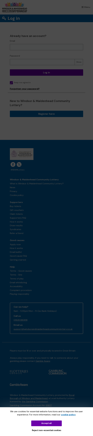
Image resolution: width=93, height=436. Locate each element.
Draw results (16, 225)
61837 (49, 405)
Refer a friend (16, 233)
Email (12, 40)
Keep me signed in (20, 82)
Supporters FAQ (18, 217)
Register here (46, 114)
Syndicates (15, 229)
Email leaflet (16, 252)
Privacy (13, 191)
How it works (16, 221)
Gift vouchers (17, 210)
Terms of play (17, 278)
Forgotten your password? (25, 88)
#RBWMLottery (18, 170)
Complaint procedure (21, 290)
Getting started (18, 259)
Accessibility (16, 286)
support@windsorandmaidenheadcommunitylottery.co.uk (43, 329)
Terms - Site (16, 274)
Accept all (46, 423)
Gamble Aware (43, 361)
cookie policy (68, 414)
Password (15, 55)
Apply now (15, 244)
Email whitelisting (18, 282)
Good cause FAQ (18, 255)
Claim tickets (16, 214)
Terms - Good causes (21, 270)
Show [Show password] (78, 62)
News (12, 187)
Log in (46, 72)
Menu (86, 7)
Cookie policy (17, 195)
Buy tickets (15, 206)
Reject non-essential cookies (46, 430)
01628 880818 (20, 320)
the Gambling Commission (35, 401)
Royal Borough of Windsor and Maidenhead (42, 397)
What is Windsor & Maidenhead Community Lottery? (37, 183)
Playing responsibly (19, 294)
